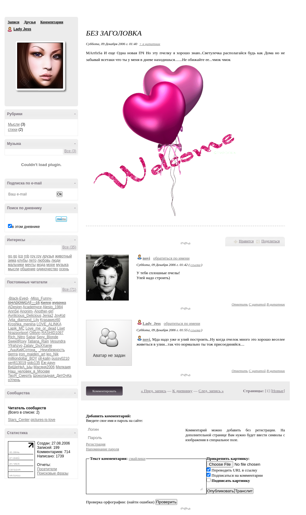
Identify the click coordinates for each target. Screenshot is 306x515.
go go (12, 256)
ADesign (15, 307)
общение (27, 269)
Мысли (14, 124)
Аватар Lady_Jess (40, 66)
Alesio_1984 (53, 307)
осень (64, 269)
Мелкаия (63, 367)
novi (146, 258)
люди (55, 260)
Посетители (47, 469)
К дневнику (182, 390)
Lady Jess (10, 29)
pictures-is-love (43, 420)
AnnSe (13, 311)
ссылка (195, 265)
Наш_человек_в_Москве (29, 371)
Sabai (30, 337)
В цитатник (276, 304)
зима (12, 260)
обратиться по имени (171, 258)
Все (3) (70, 151)
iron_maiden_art (32, 354)
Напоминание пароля (102, 449)
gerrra (13, 354)
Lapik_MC (16, 328)
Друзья (29, 22)
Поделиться (270, 241)
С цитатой (257, 304)
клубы (22, 260)
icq (20, 256)
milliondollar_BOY (22, 358)
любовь (44, 260)
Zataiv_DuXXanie (38, 345)
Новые (277, 390)
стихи (12, 129)
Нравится (246, 241)
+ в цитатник (149, 44)
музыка (62, 265)
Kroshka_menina (21, 324)
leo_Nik (52, 354)
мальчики (16, 265)
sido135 (33, 363)
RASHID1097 (52, 333)
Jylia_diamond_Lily (23, 320)
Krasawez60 (50, 320)
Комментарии (51, 22)
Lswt (61, 328)
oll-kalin (44, 358)
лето (32, 260)
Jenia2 (48, 315)
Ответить (240, 304)
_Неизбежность (51, 350)
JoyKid (59, 315)
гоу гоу (36, 256)
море (51, 265)
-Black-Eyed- (18, 298)
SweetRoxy (17, 341)
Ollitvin (34, 333)
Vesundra (57, 341)
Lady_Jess (152, 323)
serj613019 (17, 363)
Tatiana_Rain (38, 341)
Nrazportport (18, 333)
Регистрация (96, 444)
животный (63, 256)
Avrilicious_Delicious (24, 315)
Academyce (32, 307)
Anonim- (27, 311)
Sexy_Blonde (47, 337)
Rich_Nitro (16, 337)
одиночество (47, 269)
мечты (30, 265)
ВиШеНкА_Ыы (20, 367)
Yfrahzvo (15, 345)
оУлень (14, 380)
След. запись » (211, 390)
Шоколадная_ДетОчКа (52, 375)
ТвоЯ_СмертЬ (20, 375)
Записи (13, 22)
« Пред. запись (153, 390)
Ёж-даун (48, 363)
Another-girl (43, 311)
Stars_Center (19, 420)
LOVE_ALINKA (48, 324)
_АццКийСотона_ (22, 350)
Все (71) (69, 289)
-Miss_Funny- (41, 298)
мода (41, 265)
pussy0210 (60, 358)
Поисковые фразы (52, 473)
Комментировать (104, 391)
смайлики (137, 458)
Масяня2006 (44, 367)
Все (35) (69, 247)
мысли (13, 269)
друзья (48, 256)
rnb (26, 256)
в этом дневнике (26, 227)
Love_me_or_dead (40, 328)
